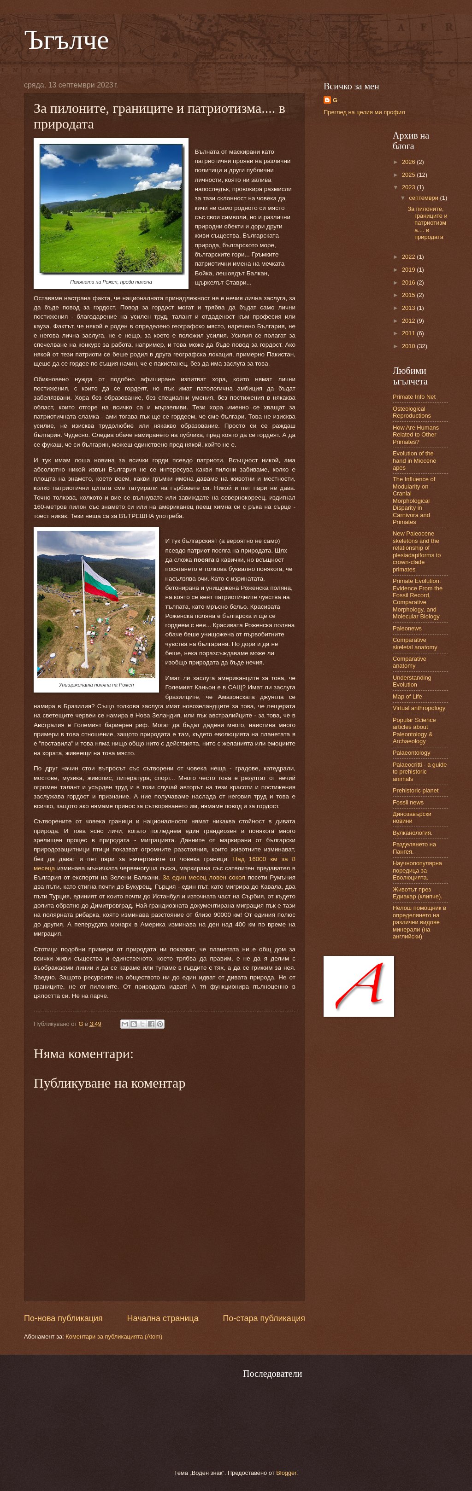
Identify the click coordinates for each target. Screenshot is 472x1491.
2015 (409, 294)
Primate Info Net (414, 396)
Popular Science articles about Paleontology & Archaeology (414, 730)
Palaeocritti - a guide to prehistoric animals (420, 771)
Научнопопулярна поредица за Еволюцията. (417, 870)
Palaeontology (412, 752)
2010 (409, 346)
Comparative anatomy (409, 662)
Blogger (286, 1472)
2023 (409, 187)
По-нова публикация (63, 1318)
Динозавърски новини (412, 817)
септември (424, 197)
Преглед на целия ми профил (364, 112)
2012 (409, 320)
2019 (409, 269)
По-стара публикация (264, 1318)
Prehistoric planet (415, 790)
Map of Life (407, 696)
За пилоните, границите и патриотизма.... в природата (427, 223)
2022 (409, 256)
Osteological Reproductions (412, 412)
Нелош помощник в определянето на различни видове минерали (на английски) (419, 922)
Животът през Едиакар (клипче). (417, 893)
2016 (409, 282)
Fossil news (408, 802)
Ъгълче (66, 39)
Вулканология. (412, 832)
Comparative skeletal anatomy (415, 643)
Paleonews (407, 628)
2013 (409, 307)
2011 (409, 333)
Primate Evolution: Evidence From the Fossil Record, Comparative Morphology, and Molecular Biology (417, 598)
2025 (409, 174)
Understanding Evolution (412, 681)
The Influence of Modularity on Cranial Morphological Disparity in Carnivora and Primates (414, 500)
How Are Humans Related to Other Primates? (416, 434)
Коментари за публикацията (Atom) (113, 1336)
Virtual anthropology (419, 708)
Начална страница (163, 1318)
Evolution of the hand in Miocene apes (414, 460)
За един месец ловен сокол (203, 877)
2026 (409, 161)
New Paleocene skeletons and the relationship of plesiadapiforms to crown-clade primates (417, 551)
